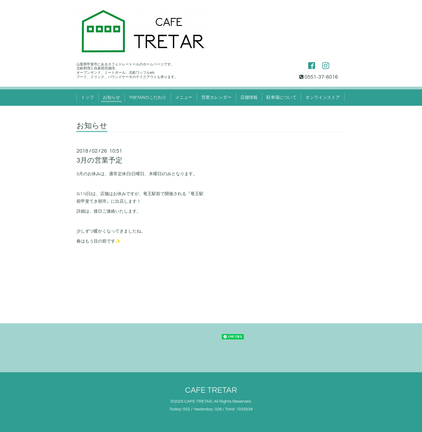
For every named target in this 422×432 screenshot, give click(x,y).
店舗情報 (249, 97)
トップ (87, 97)
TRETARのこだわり (147, 97)
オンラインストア (322, 97)
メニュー (183, 97)
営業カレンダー (216, 97)
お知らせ (111, 97)
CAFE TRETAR (211, 390)
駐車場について (281, 97)
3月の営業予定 (99, 160)
